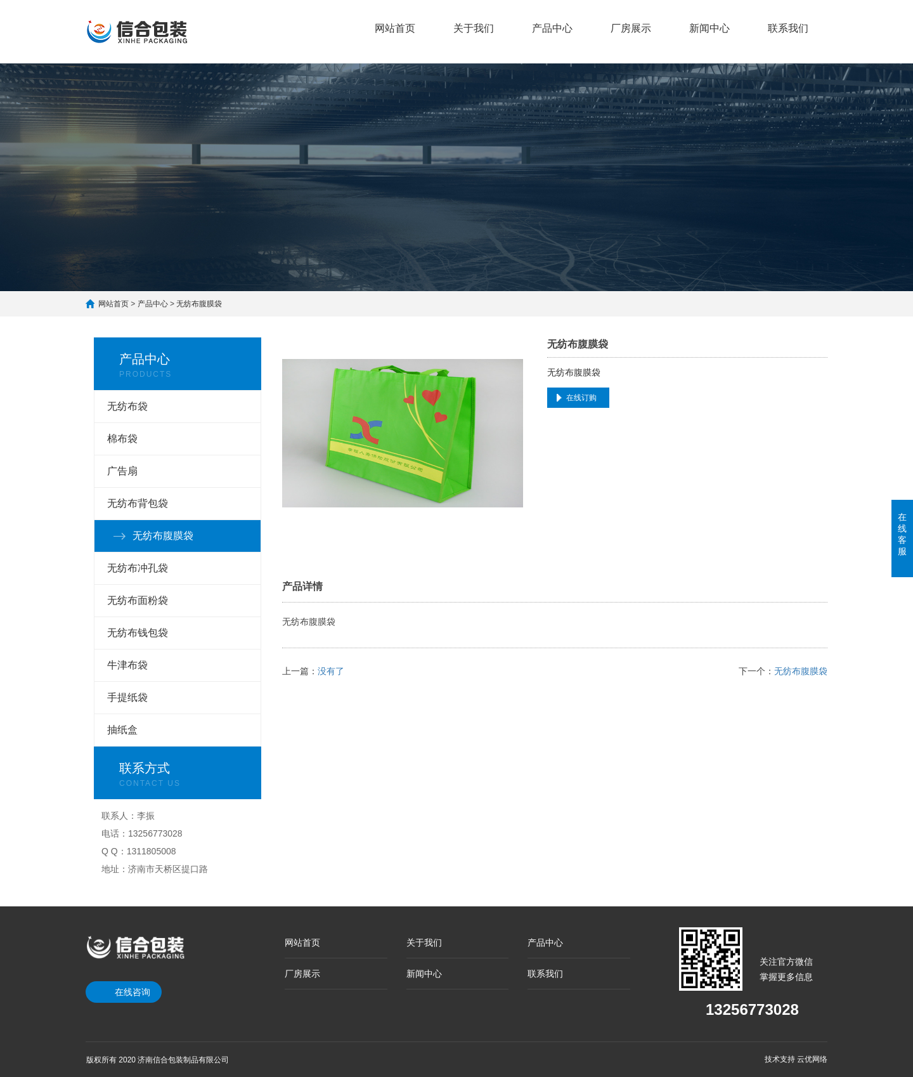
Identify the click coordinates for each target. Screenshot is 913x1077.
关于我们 (473, 28)
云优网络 (812, 1059)
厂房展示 (631, 28)
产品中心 (552, 28)
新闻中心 (709, 28)
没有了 (331, 671)
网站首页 (395, 28)
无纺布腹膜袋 (199, 303)
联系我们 (788, 28)
